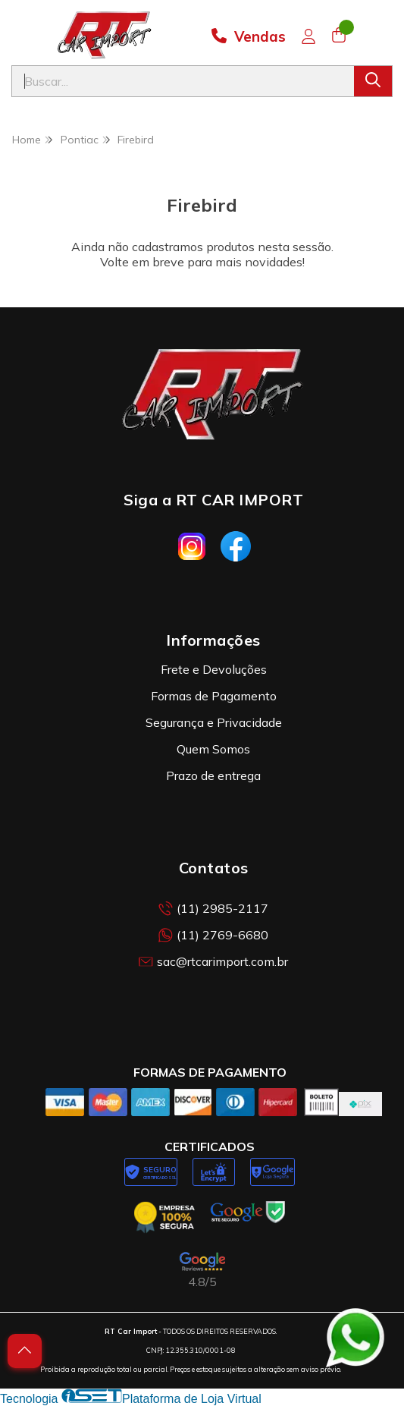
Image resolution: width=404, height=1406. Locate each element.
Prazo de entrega (213, 775)
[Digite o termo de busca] (183, 81)
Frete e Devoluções (214, 669)
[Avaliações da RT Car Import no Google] (202, 1270)
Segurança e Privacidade (214, 722)
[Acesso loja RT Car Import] (308, 36)
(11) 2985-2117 (213, 908)
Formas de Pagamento (214, 695)
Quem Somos (213, 748)
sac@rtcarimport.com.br (213, 961)
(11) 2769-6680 (213, 934)
